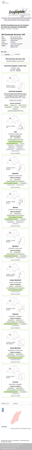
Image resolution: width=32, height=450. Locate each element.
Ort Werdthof (23, 256)
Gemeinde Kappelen (16, 44)
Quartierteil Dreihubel (15, 150)
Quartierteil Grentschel (19, 145)
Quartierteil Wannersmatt (20, 149)
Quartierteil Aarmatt (20, 184)
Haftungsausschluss (17, 444)
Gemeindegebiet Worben (11, 219)
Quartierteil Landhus (19, 222)
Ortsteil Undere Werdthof (9, 257)
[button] (7, 54)
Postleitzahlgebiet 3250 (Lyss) (15, 139)
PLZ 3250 (13, 68)
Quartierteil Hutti (19, 146)
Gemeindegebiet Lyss (12, 143)
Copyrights (16, 446)
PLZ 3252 (12, 69)
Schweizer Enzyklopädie (13, 440)
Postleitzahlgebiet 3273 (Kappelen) (15, 181)
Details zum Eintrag (15, 100)
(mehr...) (24, 97)
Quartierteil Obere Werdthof (20, 257)
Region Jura (14, 47)
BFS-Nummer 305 (16, 37)
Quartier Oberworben (9, 220)
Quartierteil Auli (15, 223)
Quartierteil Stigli (11, 146)
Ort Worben (23, 219)
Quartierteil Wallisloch (10, 149)
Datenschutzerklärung (6, 446)
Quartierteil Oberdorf (10, 184)
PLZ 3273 (12, 70)
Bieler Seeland (15, 45)
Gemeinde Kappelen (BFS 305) (15, 110)
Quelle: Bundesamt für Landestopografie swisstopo (21, 428)
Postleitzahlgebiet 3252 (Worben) (15, 215)
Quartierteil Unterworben (20, 220)
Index (2, 444)
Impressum (8, 444)
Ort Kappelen (23, 183)
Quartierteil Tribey (11, 222)
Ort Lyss (22, 143)
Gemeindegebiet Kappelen (15, 141)
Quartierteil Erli (10, 145)
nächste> (15, 403)
